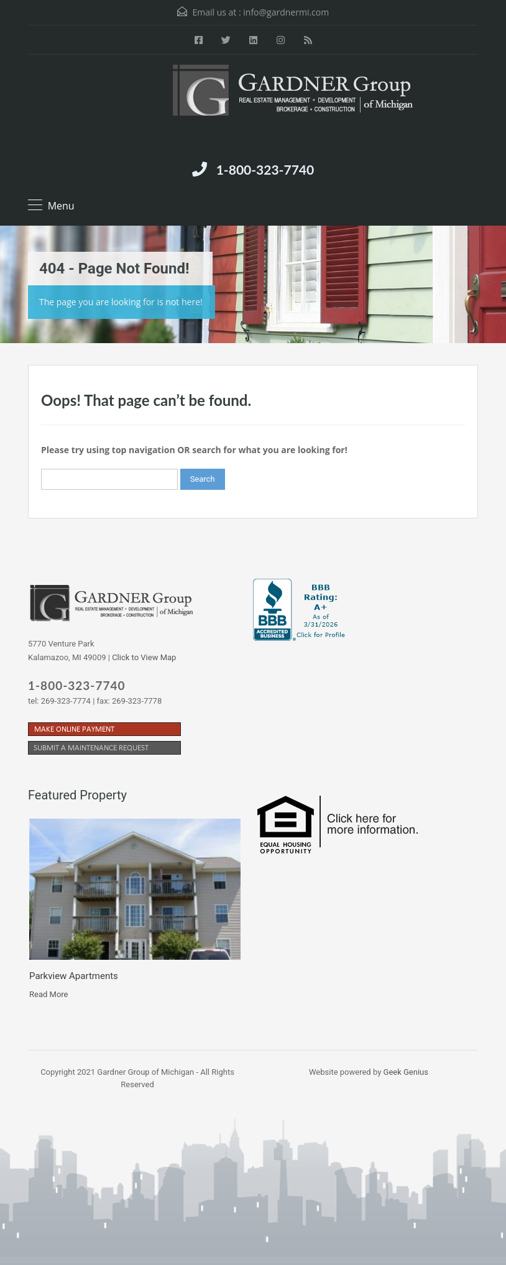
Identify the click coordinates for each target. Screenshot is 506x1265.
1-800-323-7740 (265, 169)
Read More (48, 994)
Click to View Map (144, 657)
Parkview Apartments (73, 976)
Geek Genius (406, 1072)
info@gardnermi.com (286, 12)
